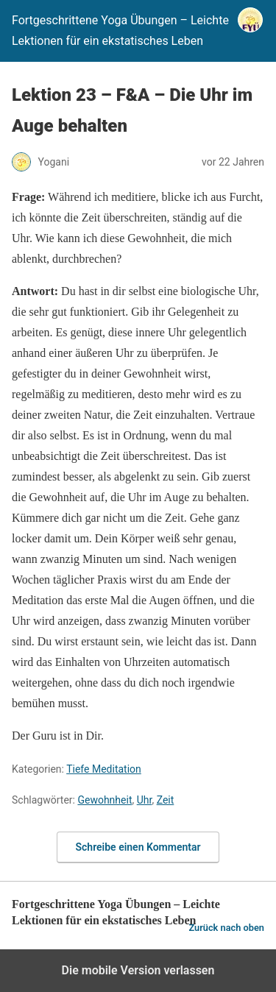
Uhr (144, 800)
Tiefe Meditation (103, 769)
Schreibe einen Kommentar (138, 847)
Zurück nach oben (226, 927)
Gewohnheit (104, 800)
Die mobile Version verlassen (138, 970)
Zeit (165, 800)
